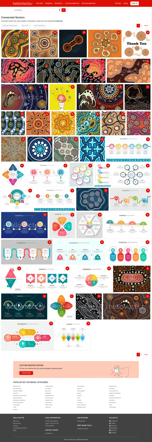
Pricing (118, 3)
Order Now (26, 373)
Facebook (113, 421)
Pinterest (113, 426)
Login (125, 3)
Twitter (112, 423)
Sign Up (135, 3)
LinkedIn (112, 433)
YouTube (113, 430)
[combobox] (10, 25)
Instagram (113, 428)
